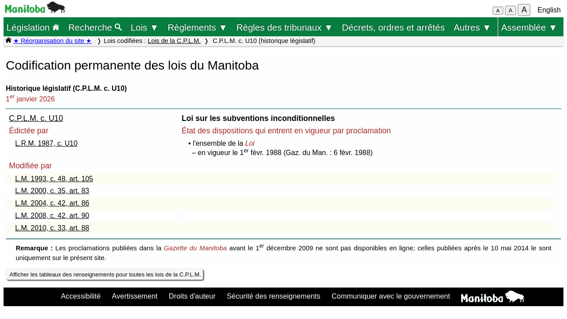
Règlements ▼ (197, 27)
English (549, 10)
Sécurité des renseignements (273, 296)
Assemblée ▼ (529, 27)
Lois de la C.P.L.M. (174, 40)
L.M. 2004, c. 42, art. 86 (52, 203)
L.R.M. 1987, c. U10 (46, 143)
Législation (32, 27)
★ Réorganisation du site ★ (52, 40)
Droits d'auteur (192, 296)
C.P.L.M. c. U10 (36, 118)
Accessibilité (81, 296)
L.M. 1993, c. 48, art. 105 (54, 179)
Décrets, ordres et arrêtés (393, 27)
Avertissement (135, 296)
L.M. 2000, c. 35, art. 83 (52, 191)
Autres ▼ (472, 27)
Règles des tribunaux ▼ (285, 27)
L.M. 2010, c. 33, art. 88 (52, 228)
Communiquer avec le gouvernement (391, 296)
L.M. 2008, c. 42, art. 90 (52, 215)
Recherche (95, 27)
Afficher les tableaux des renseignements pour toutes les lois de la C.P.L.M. (105, 274)
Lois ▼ (145, 27)
